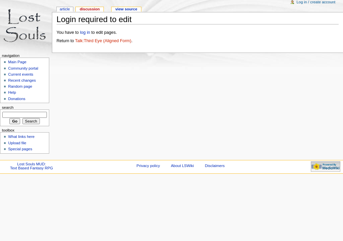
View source (126, 9)
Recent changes (22, 80)
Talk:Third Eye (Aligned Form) (103, 40)
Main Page (17, 62)
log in (85, 32)
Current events (20, 74)
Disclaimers (215, 166)
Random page (20, 86)
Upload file (17, 143)
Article (65, 9)
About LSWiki (182, 166)
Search (8, 107)
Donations (16, 99)
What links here (21, 137)
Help (12, 92)
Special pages (20, 149)
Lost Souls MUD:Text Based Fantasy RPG (31, 166)
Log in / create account (315, 2)
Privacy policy (148, 166)
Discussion (90, 9)
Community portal (23, 68)
